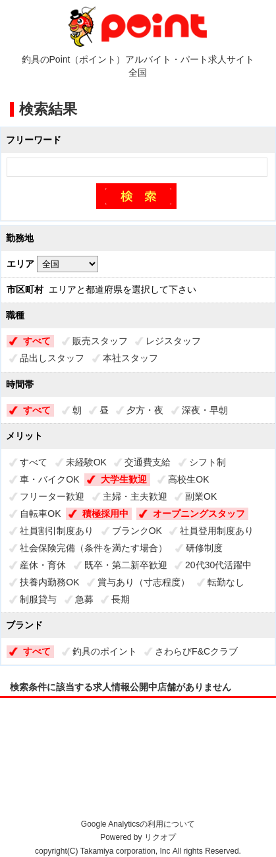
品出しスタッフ (52, 358)
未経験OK (86, 462)
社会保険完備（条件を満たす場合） (93, 548)
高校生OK (188, 479)
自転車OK (40, 513)
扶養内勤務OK (49, 582)
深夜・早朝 (205, 410)
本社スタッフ (130, 358)
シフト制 (207, 462)
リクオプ (160, 837)
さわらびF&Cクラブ (196, 651)
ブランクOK (137, 530)
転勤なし (225, 582)
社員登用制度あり (217, 530)
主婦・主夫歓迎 (135, 496)
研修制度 (204, 548)
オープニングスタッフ (199, 513)
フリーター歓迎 (52, 496)
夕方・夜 (144, 410)
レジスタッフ (173, 341)
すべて (37, 341)
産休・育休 (43, 565)
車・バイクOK (49, 479)
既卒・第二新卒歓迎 (125, 565)
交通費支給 (147, 462)
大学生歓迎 (124, 479)
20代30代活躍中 (218, 565)
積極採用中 (105, 513)
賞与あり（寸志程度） (143, 582)
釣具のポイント (104, 651)
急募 (84, 599)
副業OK (201, 496)
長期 (120, 599)
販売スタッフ (100, 341)
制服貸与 (38, 599)
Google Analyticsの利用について (138, 824)
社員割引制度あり (57, 530)
